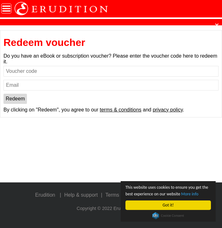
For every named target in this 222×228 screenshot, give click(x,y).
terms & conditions (121, 109)
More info (189, 194)
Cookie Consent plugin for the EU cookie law (168, 215)
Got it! (168, 205)
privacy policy (168, 109)
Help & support (81, 195)
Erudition (45, 195)
